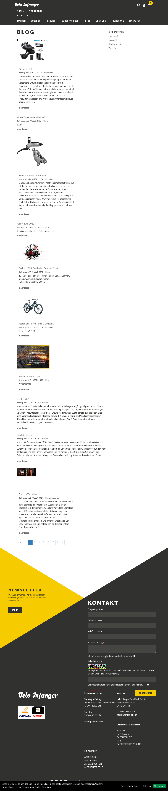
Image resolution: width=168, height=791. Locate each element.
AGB (119, 740)
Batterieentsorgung (129, 744)
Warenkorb (90, 757)
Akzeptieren (159, 786)
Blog (88, 20)
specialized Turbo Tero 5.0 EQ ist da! (36, 323)
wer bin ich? (23, 399)
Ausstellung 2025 (25, 223)
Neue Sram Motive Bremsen (33, 175)
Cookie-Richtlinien (43, 787)
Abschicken (145, 693)
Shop (20, 11)
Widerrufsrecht (93, 767)
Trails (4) (112, 48)
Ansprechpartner (95, 609)
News (45, 120)
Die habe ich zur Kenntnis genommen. (115, 684)
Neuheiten (23, 15)
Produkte (49, 72)
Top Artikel (36, 11)
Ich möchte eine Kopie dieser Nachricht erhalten (110, 656)
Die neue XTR (25, 69)
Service (52, 20)
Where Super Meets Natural (31, 117)
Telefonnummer (95, 631)
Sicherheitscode (95, 661)
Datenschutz (124, 737)
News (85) (113, 40)
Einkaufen (135, 20)
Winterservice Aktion (29, 376)
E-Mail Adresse (95, 620)
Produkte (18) (114, 44)
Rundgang (118, 20)
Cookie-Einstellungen (130, 786)
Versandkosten (93, 763)
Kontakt (122, 730)
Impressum (123, 733)
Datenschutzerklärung (101, 684)
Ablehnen (147, 786)
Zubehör (36, 20)
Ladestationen (71, 20)
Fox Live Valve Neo (28, 494)
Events (46, 227)
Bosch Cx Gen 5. (24, 435)
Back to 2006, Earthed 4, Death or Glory (38, 268)
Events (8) (113, 36)
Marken (21, 20)
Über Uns (101, 20)
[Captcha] (122, 679)
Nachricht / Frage (96, 642)
